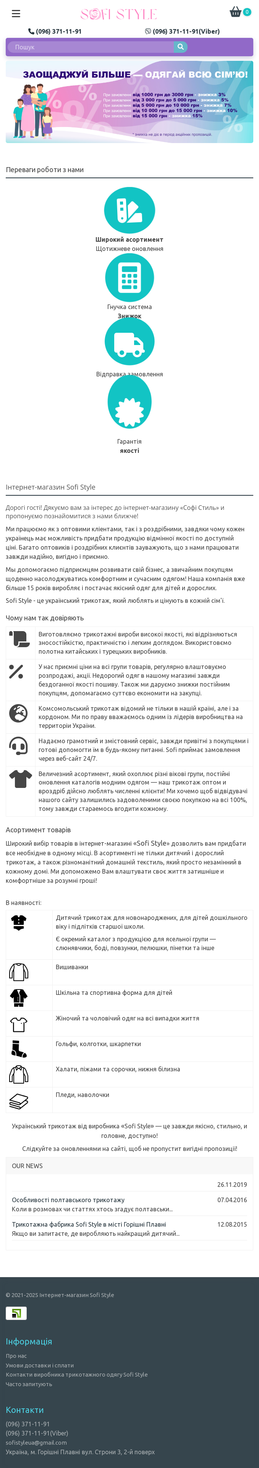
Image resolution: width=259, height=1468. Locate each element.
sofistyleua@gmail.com (36, 1442)
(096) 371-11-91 (55, 31)
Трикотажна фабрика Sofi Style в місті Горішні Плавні (89, 1224)
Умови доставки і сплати (40, 1365)
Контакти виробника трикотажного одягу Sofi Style (77, 1374)
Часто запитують (29, 1384)
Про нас (16, 1355)
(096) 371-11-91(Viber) (182, 31)
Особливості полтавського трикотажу (68, 1199)
